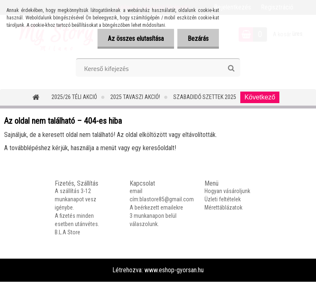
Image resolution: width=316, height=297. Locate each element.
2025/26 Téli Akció (74, 97)
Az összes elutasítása (136, 38)
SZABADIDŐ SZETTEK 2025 (204, 97)
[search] (231, 68)
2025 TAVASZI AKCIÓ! (135, 97)
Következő (259, 97)
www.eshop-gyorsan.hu (174, 270)
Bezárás (198, 38)
